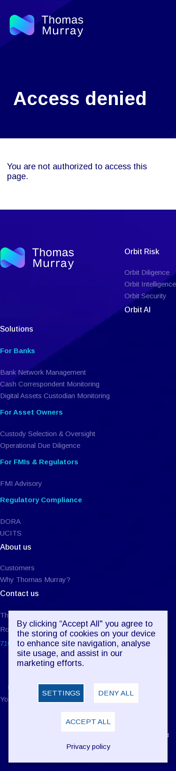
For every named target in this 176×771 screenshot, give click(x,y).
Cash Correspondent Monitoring (49, 384)
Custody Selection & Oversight (47, 434)
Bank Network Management (43, 372)
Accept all (88, 722)
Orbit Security (145, 296)
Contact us (19, 593)
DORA (10, 521)
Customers (17, 568)
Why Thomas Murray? (35, 579)
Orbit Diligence (146, 272)
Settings (61, 693)
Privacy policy (88, 746)
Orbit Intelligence (150, 284)
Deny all (116, 693)
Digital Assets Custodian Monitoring (55, 396)
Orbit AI (137, 310)
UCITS (11, 533)
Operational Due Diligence (40, 445)
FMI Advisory (21, 483)
